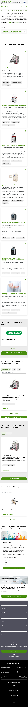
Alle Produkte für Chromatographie (14, 417)
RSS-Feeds (3, 634)
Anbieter (10, 22)
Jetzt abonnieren (14, 651)
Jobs (2, 625)
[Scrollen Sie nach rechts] (25, 369)
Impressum (8, 702)
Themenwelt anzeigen (14, 568)
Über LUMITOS (13, 693)
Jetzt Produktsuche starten (14, 596)
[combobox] (14, 372)
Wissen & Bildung (5, 629)
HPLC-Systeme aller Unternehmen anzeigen (14, 353)
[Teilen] (22, 6)
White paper (3, 616)
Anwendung (16, 22)
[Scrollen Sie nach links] (24, 369)
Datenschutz (19, 702)
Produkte (3, 612)
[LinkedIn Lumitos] (14, 685)
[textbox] (14, 372)
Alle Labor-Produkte (14, 478)
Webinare (3, 621)
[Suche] (20, 6)
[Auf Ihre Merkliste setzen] (25, 51)
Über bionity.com (14, 695)
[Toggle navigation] (26, 6)
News (2, 603)
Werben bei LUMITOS (13, 690)
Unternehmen (4, 608)
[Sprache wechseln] (24, 6)
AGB (14, 702)
